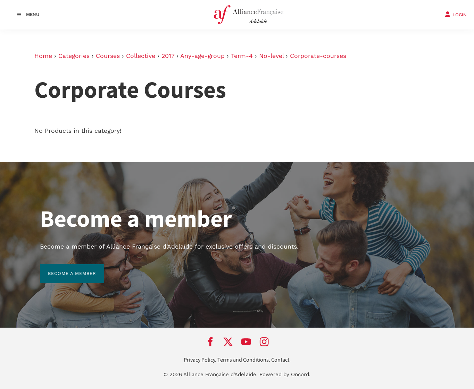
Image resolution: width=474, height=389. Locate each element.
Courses (108, 55)
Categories (74, 55)
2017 (167, 55)
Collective (140, 55)
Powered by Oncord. (284, 374)
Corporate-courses (318, 55)
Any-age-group (202, 55)
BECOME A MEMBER (64, 268)
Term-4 (242, 55)
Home (43, 55)
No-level (271, 55)
